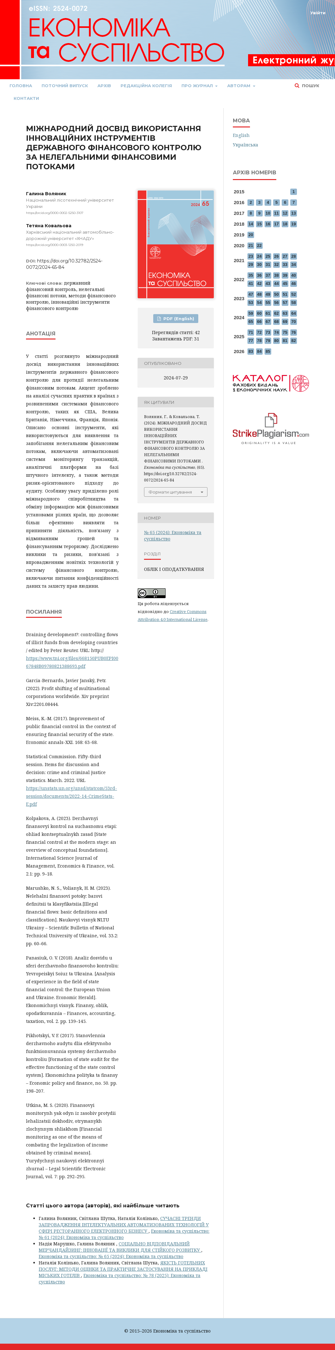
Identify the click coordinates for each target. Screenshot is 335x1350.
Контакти (26, 98)
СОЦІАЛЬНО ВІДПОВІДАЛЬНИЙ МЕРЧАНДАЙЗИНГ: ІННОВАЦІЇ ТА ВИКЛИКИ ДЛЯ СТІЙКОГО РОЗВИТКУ (120, 1247)
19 (293, 224)
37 (268, 275)
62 (276, 313)
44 (276, 283)
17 (276, 224)
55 (268, 302)
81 (285, 340)
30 (259, 264)
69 (285, 321)
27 (285, 256)
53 (250, 302)
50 (276, 294)
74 (276, 332)
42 (259, 283)
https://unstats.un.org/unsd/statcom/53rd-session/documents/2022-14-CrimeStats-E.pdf (71, 796)
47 (250, 294)
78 (259, 340)
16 (268, 224)
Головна (21, 85)
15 (259, 224)
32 (276, 264)
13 (293, 213)
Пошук (310, 85)
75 (285, 332)
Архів (104, 85)
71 (250, 332)
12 (285, 213)
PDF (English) (178, 318)
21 (250, 245)
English (241, 135)
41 (250, 283)
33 (285, 264)
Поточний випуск (65, 85)
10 (268, 213)
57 (285, 302)
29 (250, 264)
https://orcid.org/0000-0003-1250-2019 (54, 245)
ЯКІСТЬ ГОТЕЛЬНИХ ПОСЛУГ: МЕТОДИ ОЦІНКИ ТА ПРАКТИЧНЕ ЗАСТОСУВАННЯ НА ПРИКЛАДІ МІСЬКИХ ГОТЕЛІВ (123, 1269)
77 (250, 340)
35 (250, 275)
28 (293, 256)
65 (250, 321)
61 (268, 313)
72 (259, 332)
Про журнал (197, 85)
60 (259, 313)
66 (259, 321)
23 (250, 256)
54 (259, 302)
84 (259, 351)
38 (276, 275)
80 (276, 340)
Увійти (317, 12)
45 (285, 283)
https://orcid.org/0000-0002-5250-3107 (54, 213)
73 (268, 332)
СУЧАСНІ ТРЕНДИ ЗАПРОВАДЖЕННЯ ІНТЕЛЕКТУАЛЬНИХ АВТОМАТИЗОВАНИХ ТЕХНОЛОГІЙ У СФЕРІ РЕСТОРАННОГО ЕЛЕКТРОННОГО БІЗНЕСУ (124, 1224)
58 (293, 302)
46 (293, 283)
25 (268, 256)
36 (259, 275)
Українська (245, 145)
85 (268, 351)
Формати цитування (170, 491)
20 (250, 234)
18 (285, 224)
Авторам (239, 85)
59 (250, 313)
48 (259, 294)
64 (293, 313)
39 (285, 275)
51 (285, 294)
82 (293, 340)
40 (293, 275)
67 (268, 321)
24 (259, 256)
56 (276, 302)
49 (268, 294)
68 (276, 321)
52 (293, 294)
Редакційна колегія (146, 85)
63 (285, 313)
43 (268, 283)
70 (293, 321)
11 (276, 213)
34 (293, 264)
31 (268, 264)
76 (293, 332)
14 (250, 224)
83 (250, 351)
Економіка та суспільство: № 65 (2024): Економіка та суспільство (111, 1256)
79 (268, 340)
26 (276, 256)
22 (259, 245)
